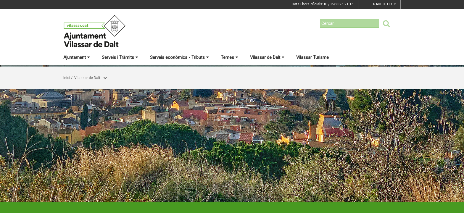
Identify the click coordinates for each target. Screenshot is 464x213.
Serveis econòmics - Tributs (179, 57)
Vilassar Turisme (312, 57)
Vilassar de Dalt (267, 57)
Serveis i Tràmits (120, 57)
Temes (229, 57)
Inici (66, 78)
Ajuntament (76, 57)
